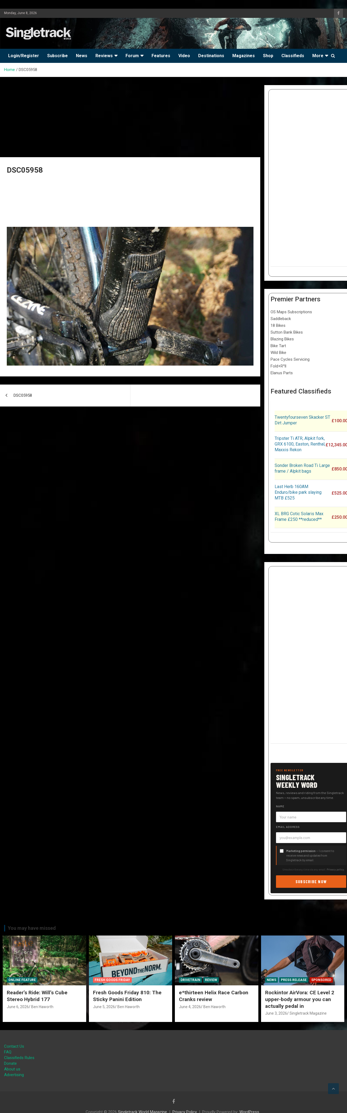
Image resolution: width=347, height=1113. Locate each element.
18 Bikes (278, 325)
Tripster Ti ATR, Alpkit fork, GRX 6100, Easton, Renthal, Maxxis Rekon (300, 444)
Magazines (243, 55)
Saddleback (281, 318)
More (317, 55)
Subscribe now (311, 881)
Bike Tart (278, 345)
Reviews (104, 55)
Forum (132, 55)
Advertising (14, 1074)
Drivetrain (190, 980)
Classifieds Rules (19, 1057)
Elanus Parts (282, 372)
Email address (288, 826)
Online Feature (22, 980)
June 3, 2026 (276, 1013)
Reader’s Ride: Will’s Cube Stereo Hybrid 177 (37, 995)
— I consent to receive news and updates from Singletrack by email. (310, 855)
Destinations (211, 55)
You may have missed (32, 928)
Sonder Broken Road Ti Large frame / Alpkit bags (302, 468)
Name (280, 806)
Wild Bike (278, 352)
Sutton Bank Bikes (287, 332)
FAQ (7, 1052)
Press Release (294, 980)
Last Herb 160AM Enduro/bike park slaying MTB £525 (298, 492)
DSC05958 (23, 395)
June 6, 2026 (18, 1007)
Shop (268, 55)
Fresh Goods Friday (112, 980)
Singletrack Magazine (308, 1013)
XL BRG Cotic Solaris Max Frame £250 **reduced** (299, 516)
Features (161, 55)
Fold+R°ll (278, 366)
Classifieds (292, 55)
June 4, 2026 (190, 1007)
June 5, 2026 (104, 1007)
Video (184, 55)
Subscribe (57, 55)
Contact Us (14, 1046)
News (81, 55)
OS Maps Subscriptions (291, 311)
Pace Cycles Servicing (290, 359)
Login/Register (23, 55)
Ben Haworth (42, 1007)
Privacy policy (335, 869)
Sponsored (321, 980)
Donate (10, 1063)
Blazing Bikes (282, 339)
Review (211, 980)
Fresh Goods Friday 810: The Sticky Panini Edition (127, 995)
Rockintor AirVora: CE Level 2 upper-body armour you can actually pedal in (299, 999)
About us (12, 1069)
